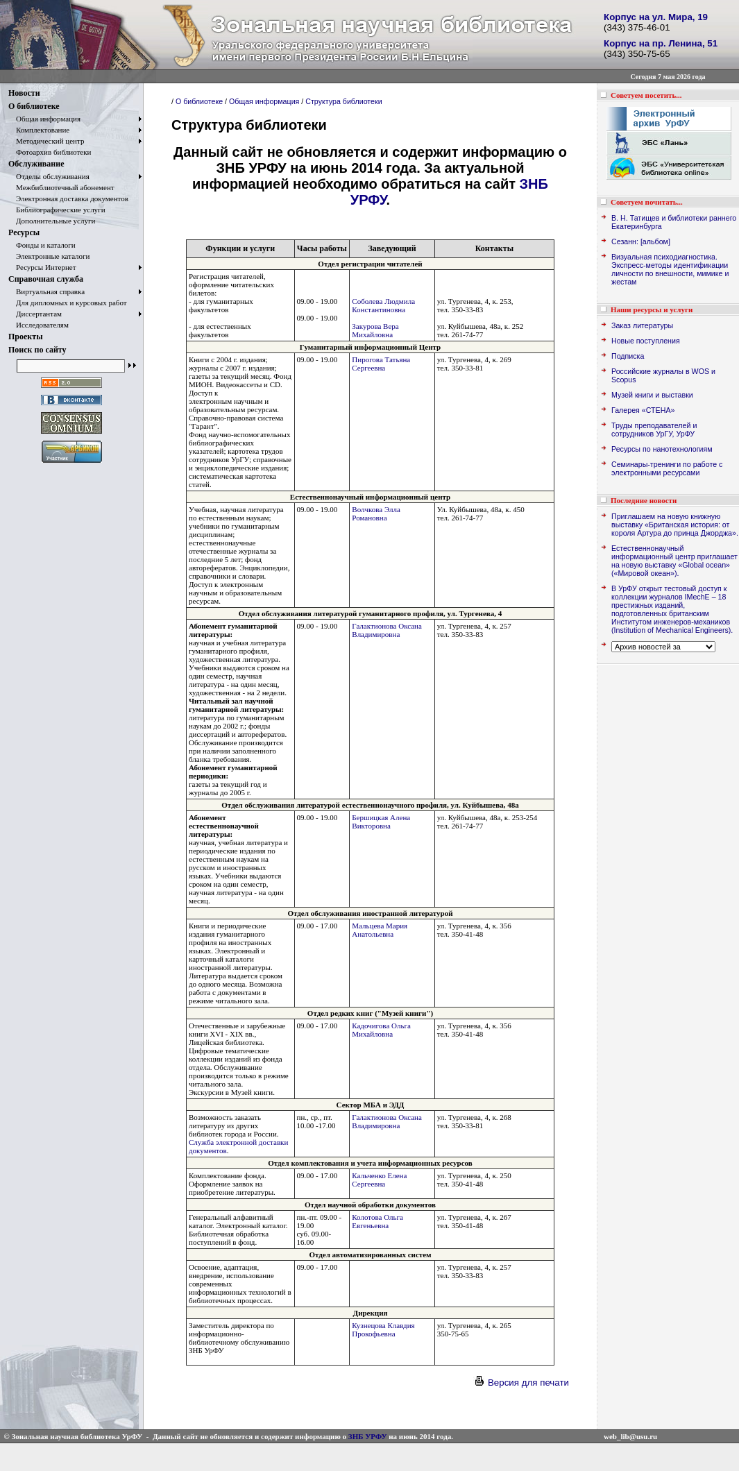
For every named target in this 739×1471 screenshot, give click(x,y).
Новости (24, 93)
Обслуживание (36, 164)
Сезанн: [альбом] (640, 241)
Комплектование (38, 130)
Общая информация (44, 118)
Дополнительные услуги (51, 220)
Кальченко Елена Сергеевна (379, 1179)
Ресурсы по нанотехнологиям (662, 449)
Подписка (627, 356)
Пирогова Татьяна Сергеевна (381, 363)
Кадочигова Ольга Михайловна (381, 1029)
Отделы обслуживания (49, 176)
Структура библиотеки (343, 101)
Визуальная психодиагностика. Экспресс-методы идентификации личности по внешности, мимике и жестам (670, 269)
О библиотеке (34, 106)
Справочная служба (45, 279)
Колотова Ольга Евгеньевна (377, 1221)
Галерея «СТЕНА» (642, 410)
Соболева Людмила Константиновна (383, 305)
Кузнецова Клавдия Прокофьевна (383, 1329)
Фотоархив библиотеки (49, 152)
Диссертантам (35, 313)
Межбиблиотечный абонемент (61, 187)
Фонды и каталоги (42, 245)
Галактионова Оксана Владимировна (387, 630)
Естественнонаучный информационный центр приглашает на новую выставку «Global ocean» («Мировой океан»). (674, 560)
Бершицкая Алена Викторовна (381, 821)
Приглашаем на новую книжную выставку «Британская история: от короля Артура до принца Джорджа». (674, 524)
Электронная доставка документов (68, 198)
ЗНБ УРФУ (367, 1436)
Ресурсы (24, 232)
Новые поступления (645, 341)
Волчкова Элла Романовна (376, 513)
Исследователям (38, 325)
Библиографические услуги (56, 209)
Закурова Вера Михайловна (375, 330)
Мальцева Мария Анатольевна (379, 929)
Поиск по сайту (37, 350)
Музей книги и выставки (652, 395)
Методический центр (46, 141)
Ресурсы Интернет (42, 267)
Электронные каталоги (49, 256)
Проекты (25, 336)
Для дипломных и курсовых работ (67, 302)
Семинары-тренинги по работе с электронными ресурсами (666, 468)
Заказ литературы (642, 325)
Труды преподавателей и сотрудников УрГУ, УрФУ (654, 429)
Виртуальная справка (46, 291)
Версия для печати (521, 1382)
